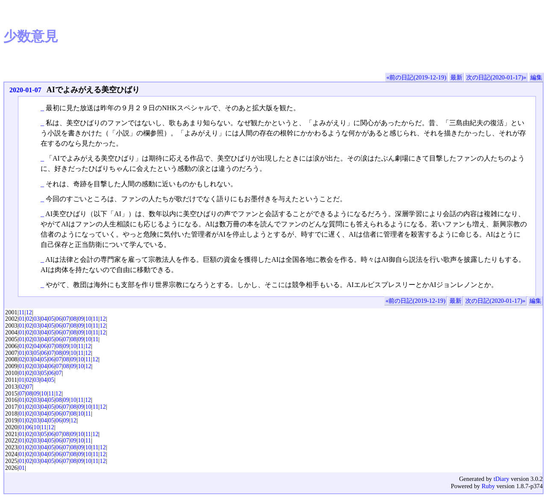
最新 (456, 77)
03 (36, 318)
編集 (536, 77)
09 (81, 318)
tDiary (501, 478)
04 (44, 318)
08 (73, 318)
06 (59, 318)
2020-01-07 (25, 90)
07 (66, 318)
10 (88, 318)
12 (29, 312)
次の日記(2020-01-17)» (496, 77)
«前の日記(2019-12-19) (416, 77)
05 (51, 318)
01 (22, 318)
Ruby (488, 486)
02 (29, 318)
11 (22, 312)
